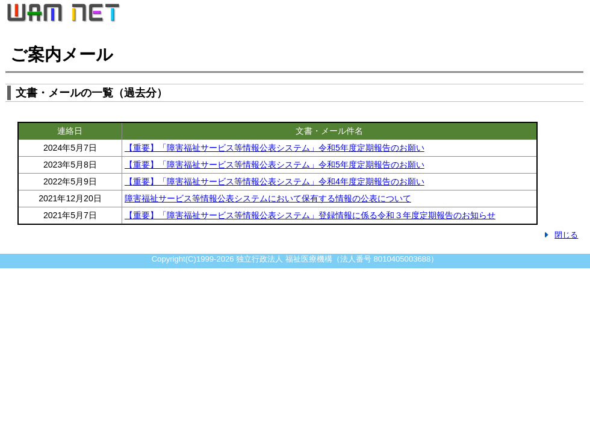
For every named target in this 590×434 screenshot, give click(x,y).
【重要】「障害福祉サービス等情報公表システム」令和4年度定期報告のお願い (274, 181)
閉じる (566, 234)
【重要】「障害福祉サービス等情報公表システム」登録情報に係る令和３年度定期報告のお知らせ (310, 215)
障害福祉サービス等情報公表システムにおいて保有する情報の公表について (268, 198)
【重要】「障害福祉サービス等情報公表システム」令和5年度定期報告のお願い (274, 148)
